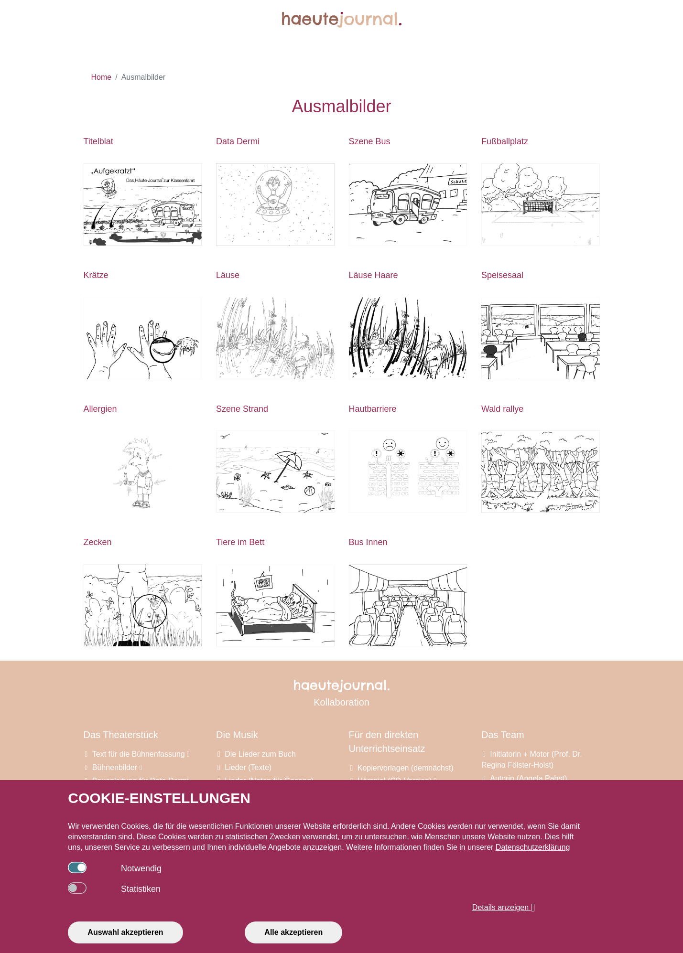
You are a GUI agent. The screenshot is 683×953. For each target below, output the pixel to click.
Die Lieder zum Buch (260, 754)
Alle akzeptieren (293, 932)
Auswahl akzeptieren (125, 932)
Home (101, 77)
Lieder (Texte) (248, 767)
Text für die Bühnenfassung (141, 754)
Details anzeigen (503, 907)
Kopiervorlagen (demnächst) (406, 768)
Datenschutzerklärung (533, 847)
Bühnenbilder (117, 767)
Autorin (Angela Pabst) (528, 778)
